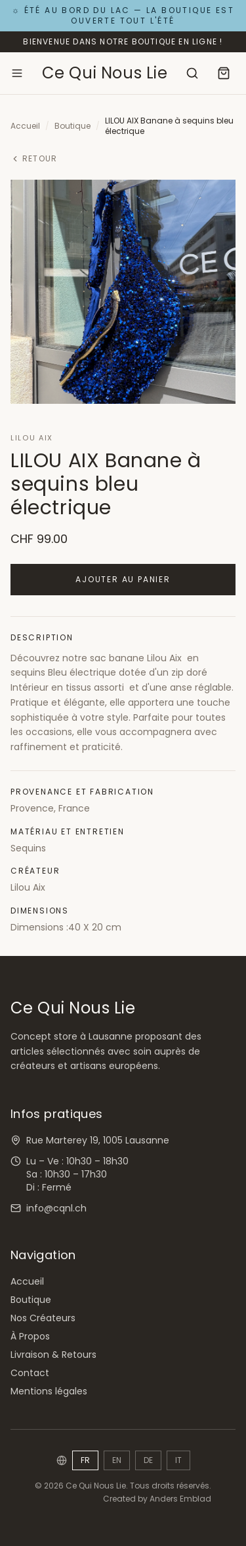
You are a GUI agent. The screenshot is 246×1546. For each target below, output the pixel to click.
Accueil (25, 125)
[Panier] (224, 73)
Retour (33, 159)
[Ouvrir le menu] (17, 73)
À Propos (30, 1336)
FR (85, 1460)
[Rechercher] (192, 73)
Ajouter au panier (123, 579)
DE (148, 1460)
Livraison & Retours (53, 1354)
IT (178, 1460)
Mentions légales (48, 1391)
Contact (29, 1372)
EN (116, 1460)
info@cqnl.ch (56, 1208)
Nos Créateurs (42, 1317)
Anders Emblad (180, 1498)
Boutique (72, 125)
